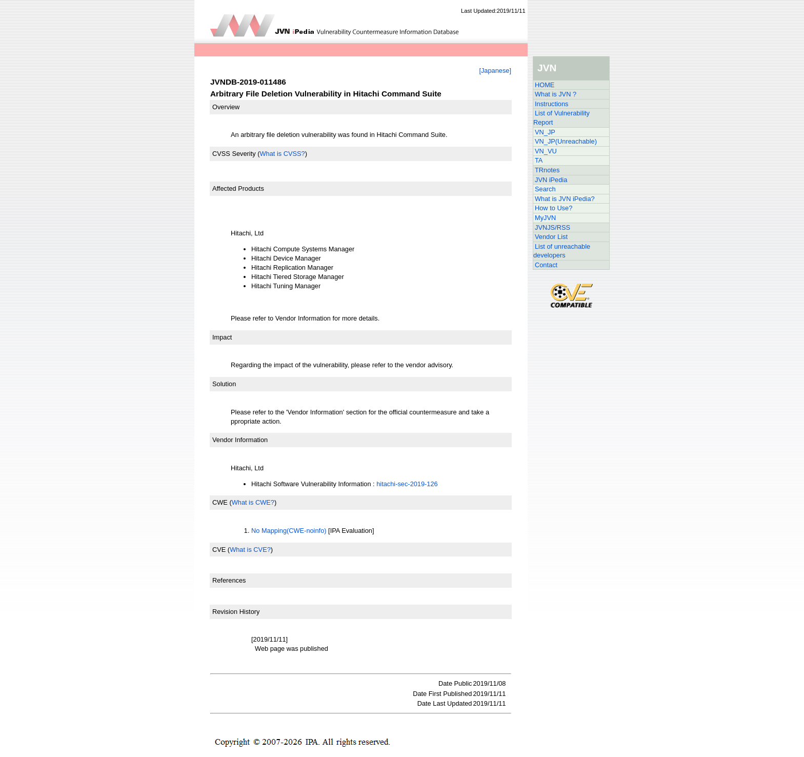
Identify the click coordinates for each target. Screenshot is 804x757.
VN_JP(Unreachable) (566, 141)
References (229, 580)
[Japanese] (495, 70)
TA (538, 160)
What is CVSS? (282, 153)
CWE (220, 502)
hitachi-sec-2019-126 (407, 484)
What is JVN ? (555, 94)
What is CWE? (253, 502)
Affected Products (238, 188)
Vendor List (551, 237)
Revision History (235, 611)
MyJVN (545, 218)
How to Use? (553, 208)
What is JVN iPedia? (565, 199)
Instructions (551, 104)
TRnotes (547, 170)
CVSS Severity (234, 153)
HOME (544, 85)
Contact (546, 265)
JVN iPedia (551, 180)
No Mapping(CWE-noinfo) (289, 530)
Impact (222, 337)
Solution (224, 384)
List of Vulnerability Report (561, 117)
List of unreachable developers (561, 251)
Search (545, 189)
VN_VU (546, 151)
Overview (225, 107)
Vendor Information (240, 440)
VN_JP (545, 132)
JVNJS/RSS (552, 227)
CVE (219, 549)
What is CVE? (250, 549)
